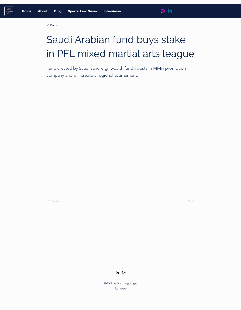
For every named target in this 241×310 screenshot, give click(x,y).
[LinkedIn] (117, 272)
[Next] (184, 201)
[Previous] (61, 201)
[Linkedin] (170, 11)
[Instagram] (162, 11)
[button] (61, 25)
